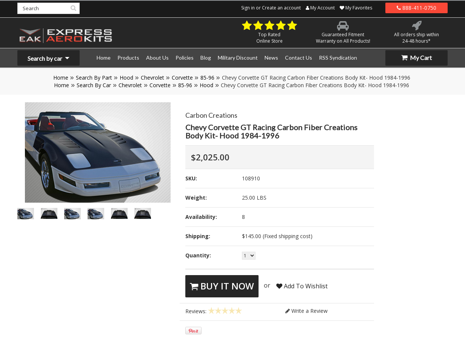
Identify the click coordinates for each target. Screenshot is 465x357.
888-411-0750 (416, 7)
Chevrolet (152, 77)
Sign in (248, 8)
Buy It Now (222, 286)
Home (60, 77)
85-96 (207, 77)
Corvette (182, 77)
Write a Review (306, 310)
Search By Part (94, 77)
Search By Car (94, 85)
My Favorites (356, 8)
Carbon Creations (211, 115)
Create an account (281, 8)
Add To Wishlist (302, 286)
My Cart (416, 57)
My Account (320, 8)
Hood (126, 77)
